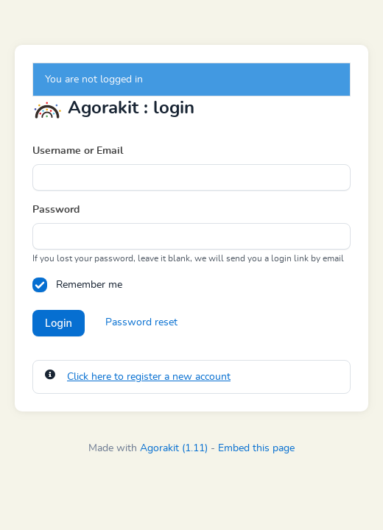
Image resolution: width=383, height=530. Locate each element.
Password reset (141, 322)
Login (58, 323)
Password (56, 210)
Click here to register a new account (149, 377)
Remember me (89, 285)
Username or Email (77, 151)
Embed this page (256, 448)
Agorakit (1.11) (174, 448)
